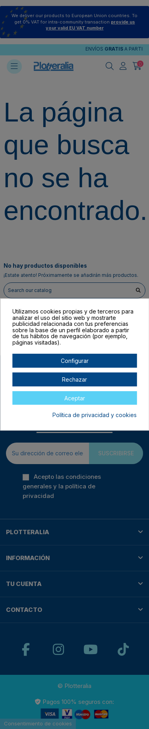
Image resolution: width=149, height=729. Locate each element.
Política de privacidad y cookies (94, 415)
